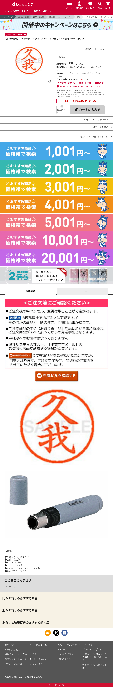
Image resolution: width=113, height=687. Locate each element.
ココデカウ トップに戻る (96, 120)
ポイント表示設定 (38, 658)
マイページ (34, 654)
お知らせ (62, 649)
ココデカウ (10, 586)
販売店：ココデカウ (95, 48)
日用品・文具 (23, 16)
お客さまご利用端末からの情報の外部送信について (94, 657)
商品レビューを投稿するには (94, 136)
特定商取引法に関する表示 (94, 666)
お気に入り (61, 111)
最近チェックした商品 (16, 654)
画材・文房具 (39, 16)
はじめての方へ (65, 658)
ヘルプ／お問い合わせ (69, 644)
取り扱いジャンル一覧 (16, 658)
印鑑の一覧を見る (99, 127)
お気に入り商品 (12, 649)
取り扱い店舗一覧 (13, 663)
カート (32, 649)
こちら (39, 676)
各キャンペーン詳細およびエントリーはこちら (80, 86)
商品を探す (10, 644)
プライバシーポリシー (93, 649)
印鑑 (78, 16)
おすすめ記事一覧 (38, 644)
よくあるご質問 (65, 654)
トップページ (7, 16)
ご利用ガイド (36, 663)
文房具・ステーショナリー (60, 16)
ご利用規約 (87, 644)
